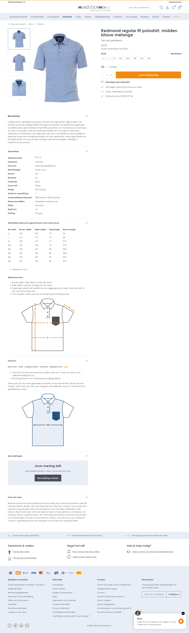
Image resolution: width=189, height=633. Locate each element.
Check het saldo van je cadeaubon (114, 584)
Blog (54, 596)
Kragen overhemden (62, 592)
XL (114, 58)
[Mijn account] (166, 7)
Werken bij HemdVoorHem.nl (110, 596)
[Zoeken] (161, 7)
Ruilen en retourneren (18, 600)
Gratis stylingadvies (106, 604)
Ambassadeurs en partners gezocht (114, 608)
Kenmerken (13, 151)
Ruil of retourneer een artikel (85, 551)
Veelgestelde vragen (107, 588)
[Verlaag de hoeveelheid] (103, 75)
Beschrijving (14, 116)
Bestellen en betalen (18, 579)
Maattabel (176, 53)
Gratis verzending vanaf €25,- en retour (26, 584)
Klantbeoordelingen (17, 608)
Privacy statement (61, 608)
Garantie (12, 604)
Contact (101, 579)
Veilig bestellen (15, 588)
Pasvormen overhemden (25, 558)
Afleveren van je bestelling (20, 596)
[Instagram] (27, 625)
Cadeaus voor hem (17, 612)
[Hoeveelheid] (107, 75)
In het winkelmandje (148, 75)
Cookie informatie (61, 604)
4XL (135, 58)
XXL (120, 58)
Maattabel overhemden (64, 612)
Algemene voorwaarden (64, 600)
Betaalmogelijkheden (18, 592)
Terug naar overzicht (17, 24)
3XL (128, 58)
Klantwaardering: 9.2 (16, 2)
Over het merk (15, 497)
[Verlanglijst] (172, 7)
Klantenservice (175, 2)
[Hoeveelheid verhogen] (112, 75)
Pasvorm (12, 360)
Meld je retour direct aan (84, 557)
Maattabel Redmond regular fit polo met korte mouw (33, 223)
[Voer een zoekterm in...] (144, 7)
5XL (142, 58)
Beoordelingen (15, 456)
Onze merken (58, 588)
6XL (149, 58)
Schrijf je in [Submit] (174, 594)
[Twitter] (15, 625)
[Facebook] (10, 625)
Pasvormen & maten (21, 545)
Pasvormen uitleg (21, 551)
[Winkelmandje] (178, 7)
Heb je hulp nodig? (139, 545)
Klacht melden (104, 600)
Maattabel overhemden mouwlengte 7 (71, 616)
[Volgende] (19, 100)
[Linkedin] (21, 625)
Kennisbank (57, 584)
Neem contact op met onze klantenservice (152, 551)
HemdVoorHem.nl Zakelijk (109, 612)
